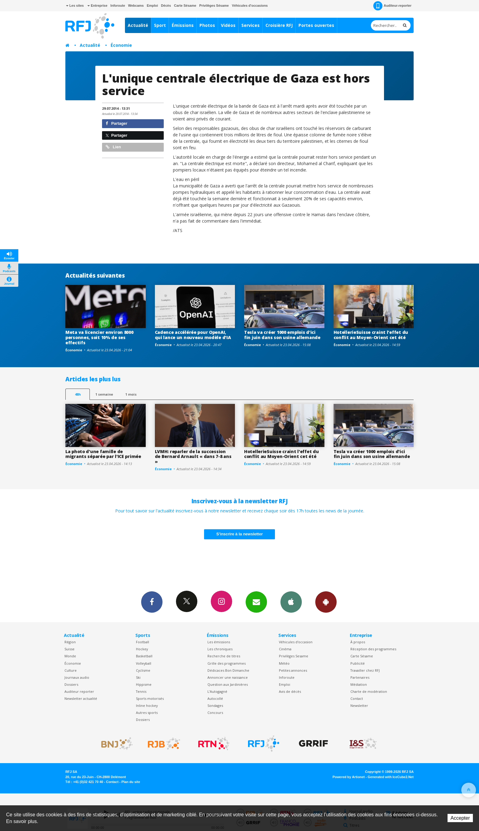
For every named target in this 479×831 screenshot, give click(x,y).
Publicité (357, 663)
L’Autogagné (217, 691)
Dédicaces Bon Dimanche (228, 670)
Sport (160, 25)
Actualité (138, 25)
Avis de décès (290, 691)
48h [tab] (78, 394)
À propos (357, 642)
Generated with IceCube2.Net (391, 777)
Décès (166, 5)
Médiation (358, 684)
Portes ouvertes (316, 25)
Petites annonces (293, 670)
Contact (356, 698)
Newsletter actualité (80, 698)
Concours (215, 713)
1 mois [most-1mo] (131, 394)
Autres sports (147, 713)
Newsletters (256, 601)
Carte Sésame (185, 5)
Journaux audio (76, 677)
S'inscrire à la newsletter (239, 534)
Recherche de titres (223, 656)
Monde (70, 656)
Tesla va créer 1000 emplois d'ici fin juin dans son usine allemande (282, 334)
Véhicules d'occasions (250, 5)
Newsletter (359, 705)
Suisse (69, 649)
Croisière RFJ (279, 25)
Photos (207, 25)
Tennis (141, 691)
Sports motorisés (150, 698)
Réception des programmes (373, 649)
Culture (70, 670)
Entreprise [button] (97, 5)
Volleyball (143, 663)
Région (70, 642)
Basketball (144, 656)
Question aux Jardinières (227, 684)
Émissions (183, 25)
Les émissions (218, 642)
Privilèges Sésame (214, 5)
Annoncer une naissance (227, 677)
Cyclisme (143, 670)
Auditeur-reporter (392, 5)
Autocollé (215, 698)
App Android (326, 601)
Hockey (142, 649)
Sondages (215, 705)
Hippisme (144, 684)
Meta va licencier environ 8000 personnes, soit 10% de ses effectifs (99, 337)
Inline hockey (147, 705)
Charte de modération (368, 691)
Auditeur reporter (79, 691)
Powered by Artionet (349, 777)
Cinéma (285, 649)
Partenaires (359, 677)
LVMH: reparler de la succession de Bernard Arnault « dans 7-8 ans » (193, 457)
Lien (113, 147)
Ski (138, 677)
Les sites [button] (75, 5)
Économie (121, 45)
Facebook (152, 601)
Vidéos (228, 25)
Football (142, 642)
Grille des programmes (226, 663)
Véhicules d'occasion (296, 642)
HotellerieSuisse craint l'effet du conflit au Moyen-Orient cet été (371, 334)
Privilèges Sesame (293, 656)
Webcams (136, 5)
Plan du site (130, 782)
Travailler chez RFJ (365, 670)
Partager (116, 123)
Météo (284, 663)
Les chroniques (219, 649)
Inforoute (118, 5)
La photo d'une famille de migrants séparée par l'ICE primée (103, 454)
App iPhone (291, 601)
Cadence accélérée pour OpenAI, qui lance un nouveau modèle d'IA (193, 334)
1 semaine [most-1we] (104, 394)
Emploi (152, 5)
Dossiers (71, 684)
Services (250, 25)
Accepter (460, 818)
